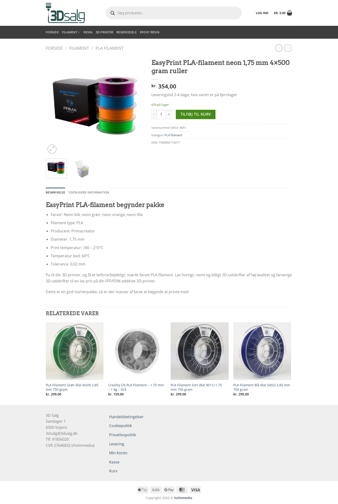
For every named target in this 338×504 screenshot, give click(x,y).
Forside (52, 32)
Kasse (114, 462)
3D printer (104, 32)
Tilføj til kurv (196, 114)
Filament (71, 32)
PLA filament (110, 48)
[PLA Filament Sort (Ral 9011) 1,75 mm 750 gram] (200, 351)
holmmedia (183, 498)
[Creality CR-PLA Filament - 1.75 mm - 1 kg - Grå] (137, 351)
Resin (88, 32)
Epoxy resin (149, 32)
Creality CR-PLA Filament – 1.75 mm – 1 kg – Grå (136, 387)
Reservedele (126, 32)
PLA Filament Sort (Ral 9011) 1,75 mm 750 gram (196, 387)
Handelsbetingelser (126, 416)
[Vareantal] (161, 114)
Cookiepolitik (120, 425)
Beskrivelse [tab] (55, 192)
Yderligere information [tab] (88, 192)
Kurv (113, 471)
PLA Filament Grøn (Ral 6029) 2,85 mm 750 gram (72, 387)
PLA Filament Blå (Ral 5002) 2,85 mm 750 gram (261, 387)
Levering (116, 444)
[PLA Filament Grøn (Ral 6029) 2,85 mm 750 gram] (75, 351)
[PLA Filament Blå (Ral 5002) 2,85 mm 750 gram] (262, 351)
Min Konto (118, 452)
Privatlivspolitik (122, 434)
